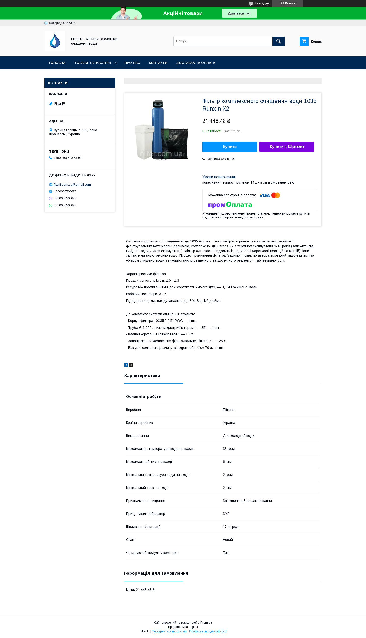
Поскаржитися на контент (169, 631)
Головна (57, 62)
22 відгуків (262, 3)
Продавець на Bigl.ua (183, 627)
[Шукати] (278, 41)
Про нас (132, 62)
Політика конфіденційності (207, 631)
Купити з (287, 147)
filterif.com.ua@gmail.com (72, 184)
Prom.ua (206, 622)
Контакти (158, 62)
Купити (230, 147)
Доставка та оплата (195, 62)
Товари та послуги (92, 62)
